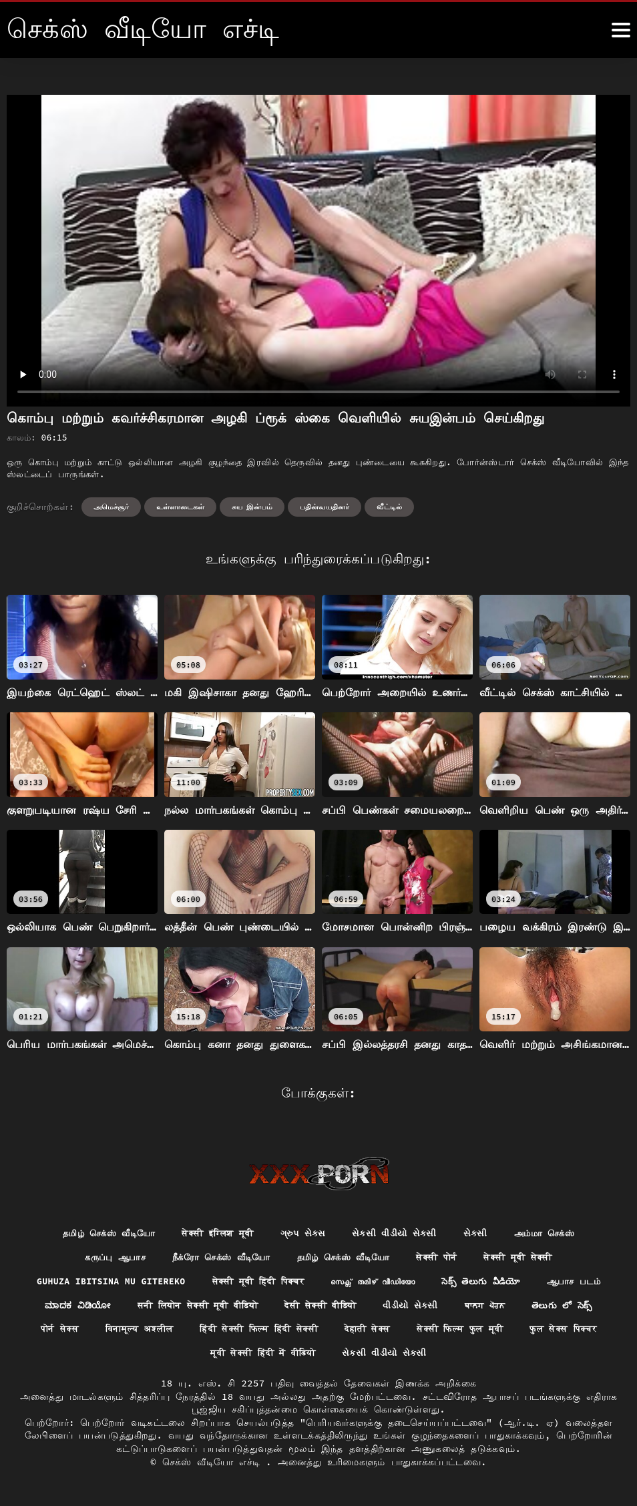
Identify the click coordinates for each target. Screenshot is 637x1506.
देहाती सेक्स (464, 1332)
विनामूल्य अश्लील (222, 1332)
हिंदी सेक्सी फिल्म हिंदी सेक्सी (350, 1332)
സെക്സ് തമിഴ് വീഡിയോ (419, 1283)
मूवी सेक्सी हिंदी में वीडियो (310, 1356)
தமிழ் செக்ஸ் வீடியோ (99, 1234)
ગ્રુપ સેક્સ (305, 1234)
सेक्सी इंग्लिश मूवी (215, 1234)
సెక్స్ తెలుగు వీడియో (534, 1283)
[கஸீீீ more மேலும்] (621, 30)
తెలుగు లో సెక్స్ (59, 1332)
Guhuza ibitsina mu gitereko (140, 1283)
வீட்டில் (389, 506)
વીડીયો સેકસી (505, 1308)
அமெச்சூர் (111, 506)
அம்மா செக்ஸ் (555, 1234)
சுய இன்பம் (252, 506)
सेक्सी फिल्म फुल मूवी (562, 1332)
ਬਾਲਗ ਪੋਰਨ (583, 1308)
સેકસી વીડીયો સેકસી (399, 1234)
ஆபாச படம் (60, 1308)
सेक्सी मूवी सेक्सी (529, 1258)
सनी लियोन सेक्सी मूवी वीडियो (278, 1308)
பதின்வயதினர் (324, 506)
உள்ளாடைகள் (180, 506)
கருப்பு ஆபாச (103, 1258)
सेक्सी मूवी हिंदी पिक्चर (296, 1283)
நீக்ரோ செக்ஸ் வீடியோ (215, 1258)
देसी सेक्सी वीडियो (410, 1308)
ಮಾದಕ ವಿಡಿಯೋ (150, 1308)
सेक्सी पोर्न (444, 1258)
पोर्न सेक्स (138, 1332)
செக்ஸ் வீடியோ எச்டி (214, 1466)
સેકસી (483, 1234)
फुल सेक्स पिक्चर (190, 1356)
